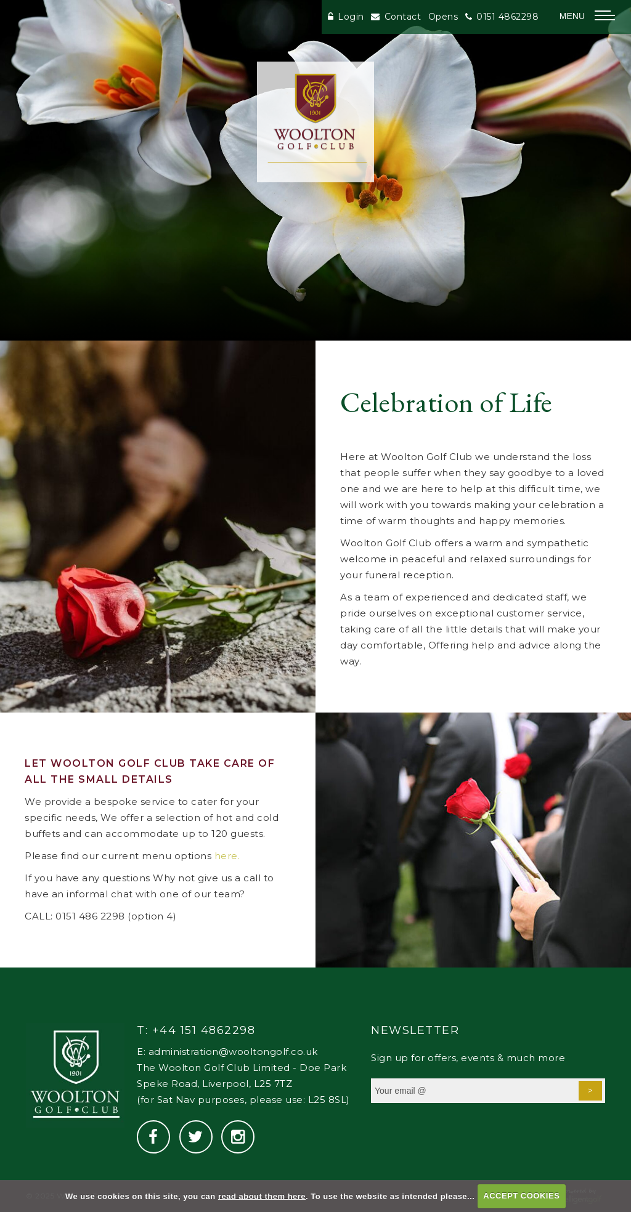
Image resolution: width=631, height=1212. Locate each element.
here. (227, 856)
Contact (396, 16)
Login (346, 16)
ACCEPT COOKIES (521, 1195)
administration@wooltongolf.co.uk (233, 1051)
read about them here (262, 1195)
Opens (443, 16)
